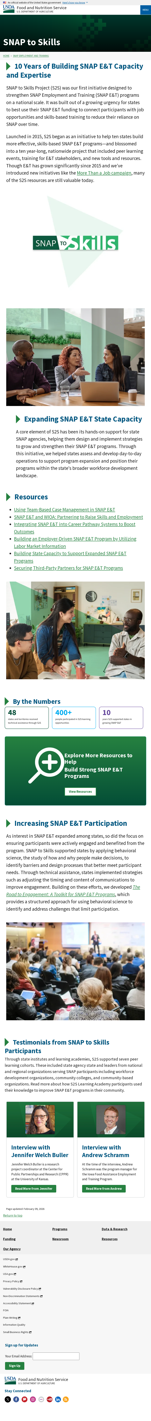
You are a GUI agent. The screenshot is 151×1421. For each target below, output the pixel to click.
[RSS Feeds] (66, 1399)
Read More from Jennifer (33, 1188)
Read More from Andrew (104, 1188)
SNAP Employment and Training (31, 55)
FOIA (6, 1310)
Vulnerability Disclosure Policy (20, 1288)
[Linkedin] (58, 1399)
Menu (146, 9)
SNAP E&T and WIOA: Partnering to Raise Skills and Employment (78, 517)
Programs (59, 1229)
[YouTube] (50, 1399)
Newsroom (60, 1239)
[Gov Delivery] (24, 1399)
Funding (9, 1239)
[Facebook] (16, 1399)
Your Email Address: (42, 1356)
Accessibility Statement (17, 1303)
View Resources (80, 791)
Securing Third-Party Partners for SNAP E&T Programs (68, 568)
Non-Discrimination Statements (21, 1296)
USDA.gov (9, 1259)
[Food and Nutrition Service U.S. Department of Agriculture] (71, 9)
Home (6, 55)
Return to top (12, 1215)
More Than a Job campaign (104, 173)
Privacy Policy (11, 1281)
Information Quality (14, 1324)
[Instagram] (33, 1399)
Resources (110, 1239)
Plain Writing (10, 1317)
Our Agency (12, 1249)
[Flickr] (41, 1399)
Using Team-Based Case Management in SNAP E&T (64, 509)
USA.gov (8, 1274)
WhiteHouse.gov (12, 1266)
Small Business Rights (15, 1332)
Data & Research (114, 1229)
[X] (8, 1399)
